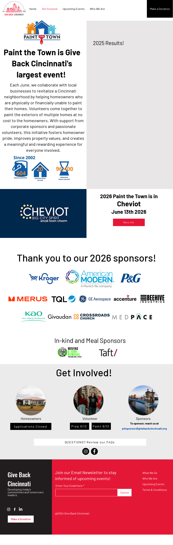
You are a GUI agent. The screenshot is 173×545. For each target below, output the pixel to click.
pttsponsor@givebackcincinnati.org (144, 428)
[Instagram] (85, 451)
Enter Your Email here (69, 485)
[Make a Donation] (160, 9)
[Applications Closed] (30, 426)
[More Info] (129, 222)
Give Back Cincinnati (19, 479)
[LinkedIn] (21, 509)
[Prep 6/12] (79, 426)
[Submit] (125, 492)
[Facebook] (94, 451)
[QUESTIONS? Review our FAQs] (90, 442)
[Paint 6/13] (101, 426)
